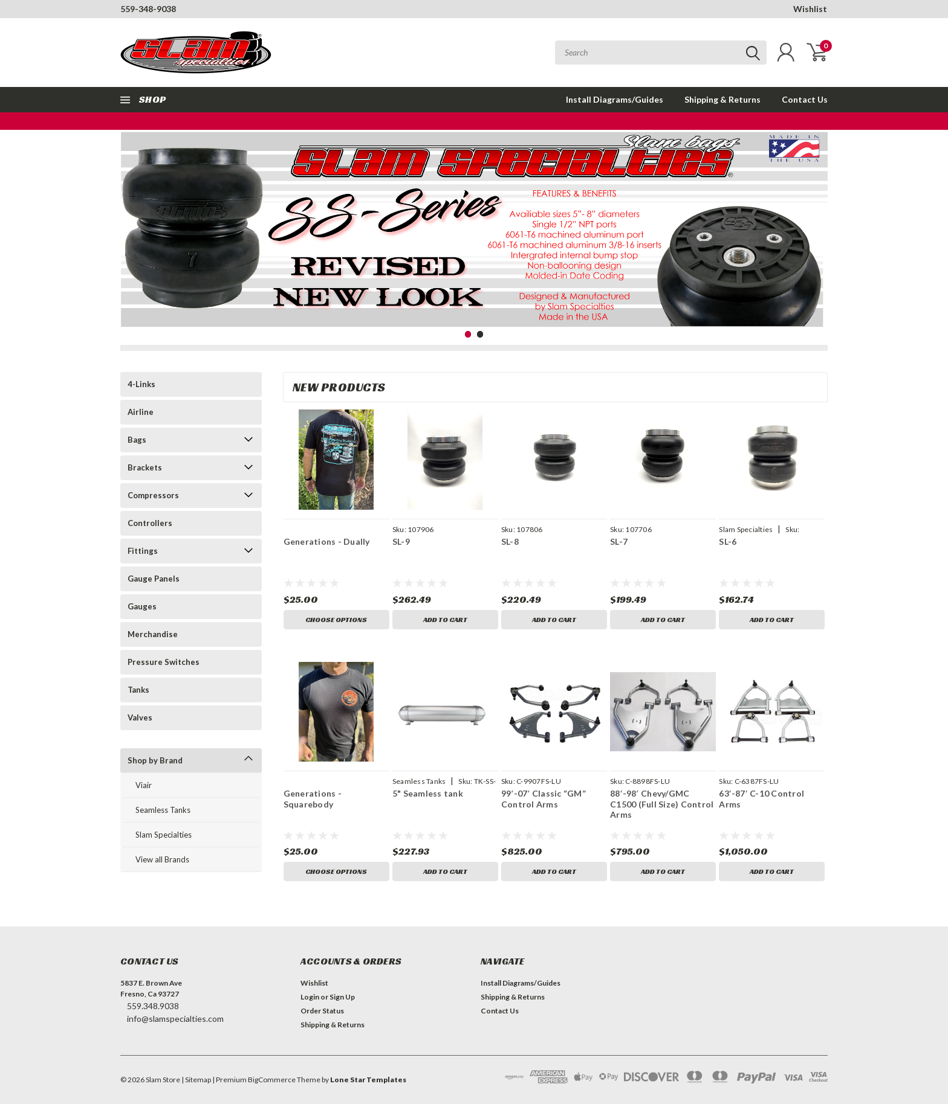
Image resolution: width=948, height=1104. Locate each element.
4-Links (141, 384)
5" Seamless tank (427, 793)
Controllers (150, 523)
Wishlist (810, 9)
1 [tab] (468, 334)
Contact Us (805, 99)
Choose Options (336, 619)
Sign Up (342, 996)
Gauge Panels (154, 578)
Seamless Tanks (162, 810)
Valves (140, 717)
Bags (137, 439)
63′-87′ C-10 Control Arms (761, 798)
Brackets (145, 467)
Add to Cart (445, 619)
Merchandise (153, 634)
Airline (141, 412)
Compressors (153, 495)
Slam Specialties (163, 834)
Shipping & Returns (722, 99)
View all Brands (162, 859)
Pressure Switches (164, 662)
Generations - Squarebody (313, 798)
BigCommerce (272, 1079)
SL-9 (401, 541)
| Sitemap (196, 1079)
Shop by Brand (155, 760)
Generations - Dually (327, 541)
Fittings (143, 551)
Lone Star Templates (368, 1079)
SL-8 (510, 541)
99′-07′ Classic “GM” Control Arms (543, 798)
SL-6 (727, 541)
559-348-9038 (148, 9)
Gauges (142, 606)
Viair (143, 785)
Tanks (138, 690)
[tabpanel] (474, 236)
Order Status (322, 1010)
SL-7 (619, 541)
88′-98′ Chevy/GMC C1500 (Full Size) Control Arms (661, 804)
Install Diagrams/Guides (614, 99)
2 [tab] (480, 334)
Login (309, 996)
